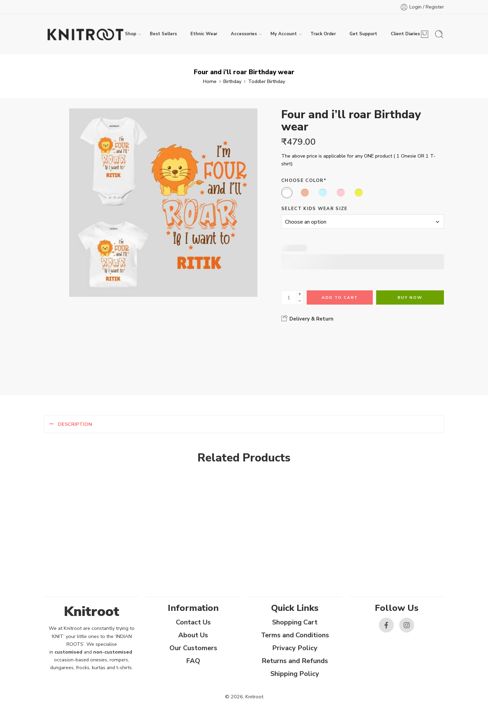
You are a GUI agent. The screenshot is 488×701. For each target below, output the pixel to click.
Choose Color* (303, 181)
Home (210, 81)
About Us (193, 635)
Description (75, 424)
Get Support (363, 34)
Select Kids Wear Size (314, 209)
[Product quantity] (289, 297)
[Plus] (299, 293)
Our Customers (193, 648)
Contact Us (193, 622)
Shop (130, 34)
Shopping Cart (295, 622)
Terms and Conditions (295, 635)
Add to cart (340, 297)
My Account (283, 34)
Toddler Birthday (266, 81)
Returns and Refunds (295, 660)
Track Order (323, 34)
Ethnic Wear (203, 34)
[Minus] (299, 301)
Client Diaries (405, 34)
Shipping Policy (294, 673)
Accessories (244, 34)
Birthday (232, 81)
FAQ (193, 660)
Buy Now (410, 297)
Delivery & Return (307, 318)
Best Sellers (163, 34)
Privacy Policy (295, 648)
